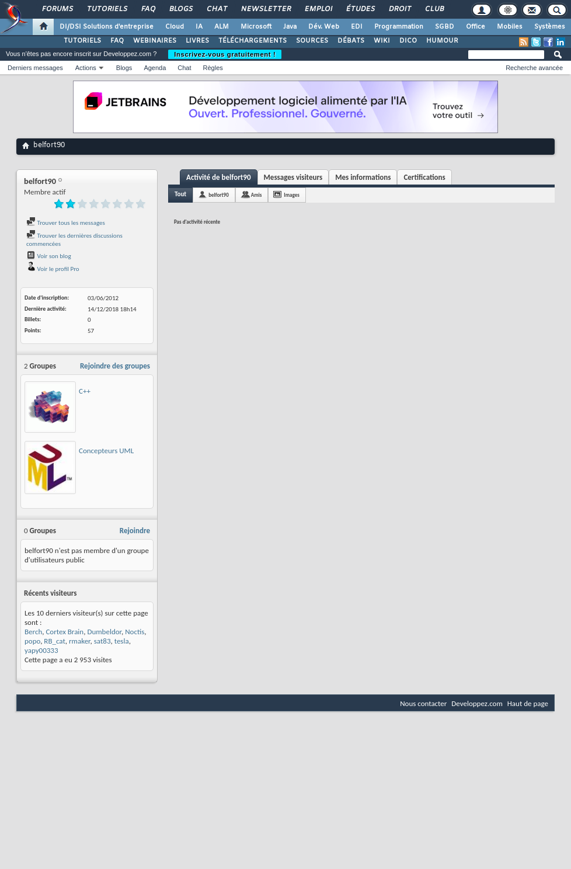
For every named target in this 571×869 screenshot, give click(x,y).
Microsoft (256, 27)
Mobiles (510, 27)
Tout (180, 194)
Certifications (424, 177)
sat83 (102, 641)
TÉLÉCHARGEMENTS (252, 41)
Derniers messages (35, 67)
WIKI (382, 41)
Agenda (155, 67)
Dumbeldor (104, 631)
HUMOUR (442, 41)
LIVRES (197, 41)
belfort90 (218, 195)
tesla (121, 641)
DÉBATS (350, 41)
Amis (256, 195)
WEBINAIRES (154, 41)
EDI (357, 27)
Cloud (174, 27)
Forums (57, 9)
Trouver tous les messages (65, 223)
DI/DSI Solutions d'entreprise (107, 27)
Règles (213, 67)
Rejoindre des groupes (115, 365)
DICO (408, 41)
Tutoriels (106, 9)
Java (290, 27)
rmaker (79, 641)
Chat (216, 9)
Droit (399, 9)
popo (32, 641)
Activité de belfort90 (218, 177)
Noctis (134, 631)
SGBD (444, 27)
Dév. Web (323, 27)
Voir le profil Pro (52, 269)
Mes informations (363, 177)
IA (199, 27)
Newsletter (265, 9)
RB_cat (54, 641)
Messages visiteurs (293, 177)
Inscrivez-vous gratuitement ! (225, 54)
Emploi (318, 9)
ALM (221, 27)
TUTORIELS (82, 41)
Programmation (398, 27)
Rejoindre (135, 530)
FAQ (148, 9)
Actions (85, 67)
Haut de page (527, 703)
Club (433, 9)
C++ (84, 391)
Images (291, 195)
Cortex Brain (64, 631)
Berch (33, 631)
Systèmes (549, 27)
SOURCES (312, 41)
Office (475, 27)
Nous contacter (423, 703)
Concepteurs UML (106, 450)
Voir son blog (48, 256)
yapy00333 (41, 650)
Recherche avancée (534, 67)
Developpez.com (477, 703)
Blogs (180, 9)
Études (359, 9)
